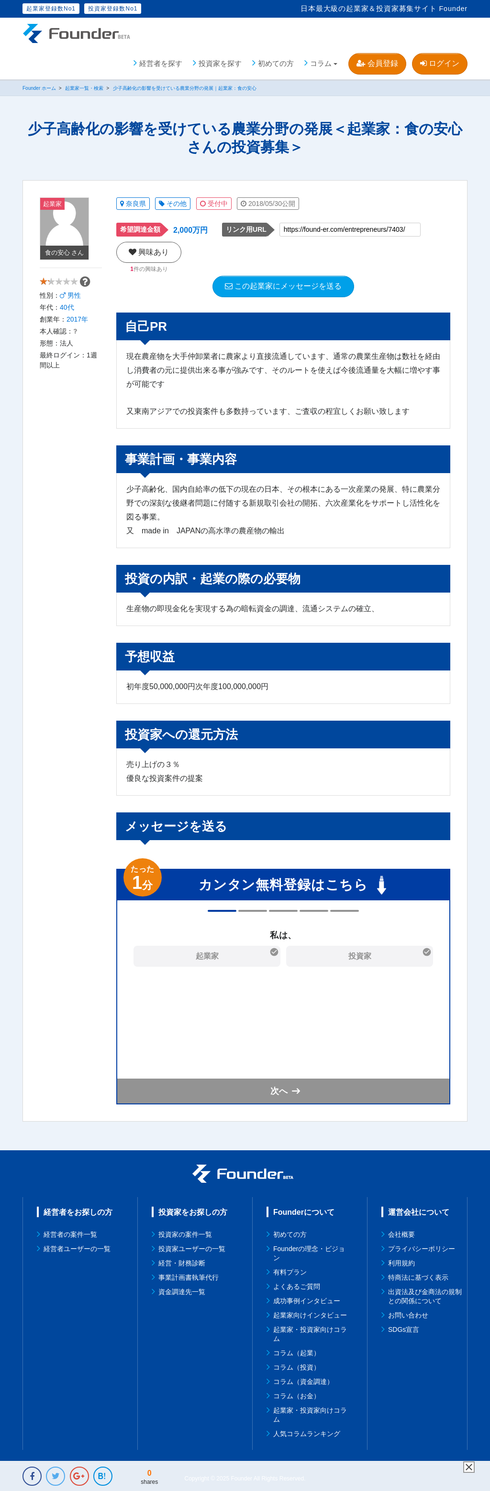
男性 (70, 307)
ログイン (439, 62)
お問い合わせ (408, 1314)
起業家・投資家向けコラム (310, 1332)
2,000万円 (190, 229)
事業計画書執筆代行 (188, 1276)
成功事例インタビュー (306, 1299)
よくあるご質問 (296, 1285)
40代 (67, 319)
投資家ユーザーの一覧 (191, 1247)
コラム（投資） (296, 1366)
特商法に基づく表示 (418, 1276)
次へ (279, 1089)
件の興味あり (149, 267)
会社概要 (401, 1233)
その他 (173, 202)
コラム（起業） (296, 1351)
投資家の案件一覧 (185, 1233)
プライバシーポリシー (421, 1247)
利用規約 (401, 1261)
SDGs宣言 (403, 1328)
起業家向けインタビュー (310, 1314)
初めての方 (276, 62)
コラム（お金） (296, 1394)
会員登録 (377, 62)
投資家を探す (220, 62)
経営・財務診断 (181, 1261)
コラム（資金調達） (303, 1380)
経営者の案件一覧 (70, 1233)
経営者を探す (160, 62)
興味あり (149, 251)
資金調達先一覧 (181, 1290)
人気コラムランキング (306, 1432)
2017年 (77, 331)
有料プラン (290, 1271)
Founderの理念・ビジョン (309, 1251)
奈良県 (133, 202)
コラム (321, 62)
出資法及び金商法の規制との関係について (425, 1294)
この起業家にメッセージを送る (283, 285)
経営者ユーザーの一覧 (77, 1247)
